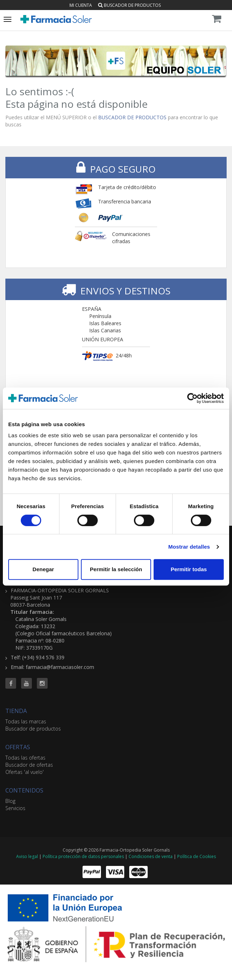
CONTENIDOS (24, 790)
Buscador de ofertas (29, 764)
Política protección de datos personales (83, 856)
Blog (10, 801)
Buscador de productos (129, 5)
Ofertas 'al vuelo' (24, 772)
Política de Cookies (196, 856)
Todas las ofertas (25, 757)
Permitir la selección (116, 569)
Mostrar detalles (189, 547)
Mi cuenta (80, 5)
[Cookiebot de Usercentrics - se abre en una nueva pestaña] (192, 398)
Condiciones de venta (151, 856)
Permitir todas (189, 569)
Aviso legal (27, 856)
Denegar (43, 569)
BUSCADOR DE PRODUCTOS (132, 117)
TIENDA (16, 711)
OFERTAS (17, 747)
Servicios (15, 808)
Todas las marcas (25, 721)
